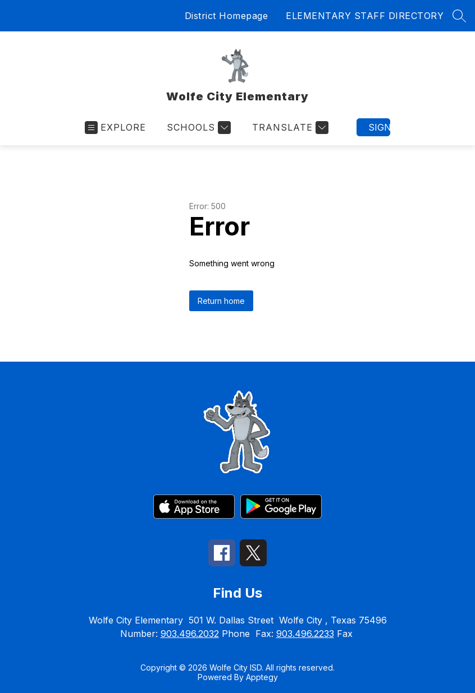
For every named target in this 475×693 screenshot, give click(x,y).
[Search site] (459, 15)
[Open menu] (115, 128)
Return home (221, 301)
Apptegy (262, 677)
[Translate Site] (288, 128)
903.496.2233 (305, 633)
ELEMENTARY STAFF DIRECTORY (365, 15)
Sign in (379, 127)
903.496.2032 (190, 633)
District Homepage (226, 15)
